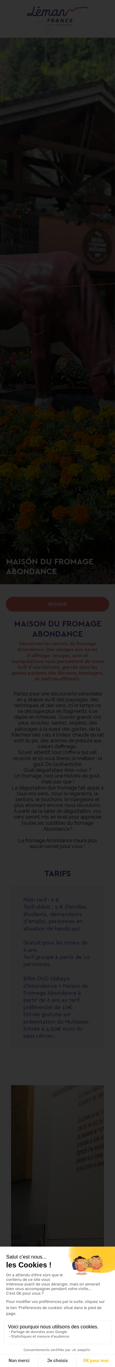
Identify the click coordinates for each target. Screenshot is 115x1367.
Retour (57, 604)
